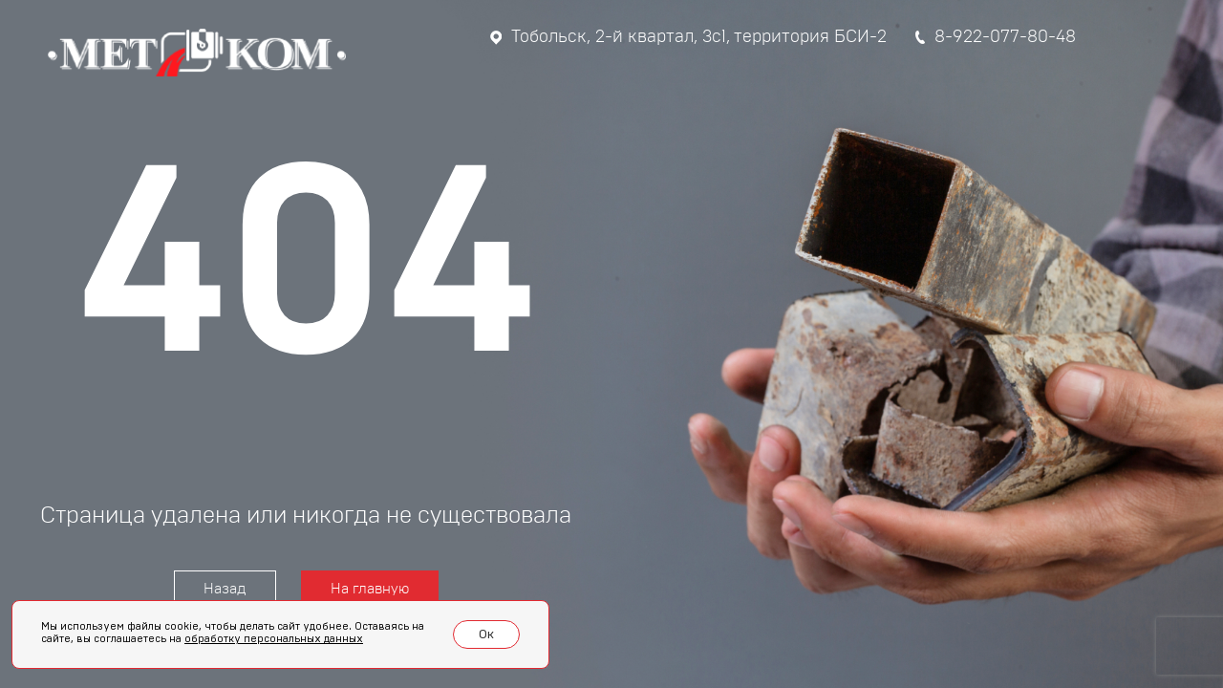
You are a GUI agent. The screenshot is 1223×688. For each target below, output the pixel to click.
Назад (225, 589)
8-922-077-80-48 (995, 37)
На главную (370, 589)
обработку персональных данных (273, 639)
